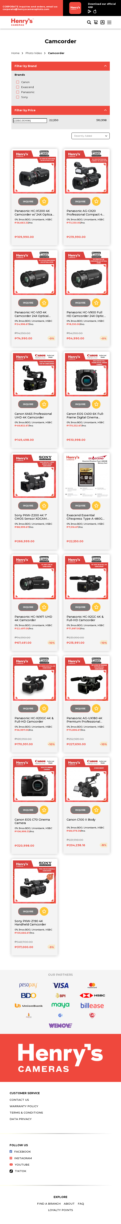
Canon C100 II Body (81, 819)
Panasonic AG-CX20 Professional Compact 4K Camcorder (85, 212)
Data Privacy (21, 1119)
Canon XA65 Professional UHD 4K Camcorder (33, 415)
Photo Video (34, 53)
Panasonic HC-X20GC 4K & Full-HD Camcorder (34, 720)
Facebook (20, 1151)
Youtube (19, 1164)
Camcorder (56, 53)
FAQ (81, 1203)
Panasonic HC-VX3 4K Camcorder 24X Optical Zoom (31, 314)
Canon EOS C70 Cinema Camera (32, 821)
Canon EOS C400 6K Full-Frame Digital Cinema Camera (85, 415)
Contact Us (19, 1099)
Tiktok (18, 1171)
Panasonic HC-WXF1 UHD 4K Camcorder (33, 618)
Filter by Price (25, 110)
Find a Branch (49, 1203)
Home (15, 53)
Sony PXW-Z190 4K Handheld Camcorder (30, 922)
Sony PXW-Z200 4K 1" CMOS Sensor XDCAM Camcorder (31, 517)
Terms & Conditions (26, 1112)
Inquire (28, 201)
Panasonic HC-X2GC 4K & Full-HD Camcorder (85, 618)
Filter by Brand (26, 66)
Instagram (21, 1158)
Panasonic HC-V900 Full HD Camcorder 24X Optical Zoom (86, 314)
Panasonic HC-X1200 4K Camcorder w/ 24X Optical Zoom (34, 212)
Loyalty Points (60, 1210)
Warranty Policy (24, 1106)
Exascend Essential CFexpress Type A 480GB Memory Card (86, 517)
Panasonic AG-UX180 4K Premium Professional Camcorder (84, 720)
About (69, 1203)
